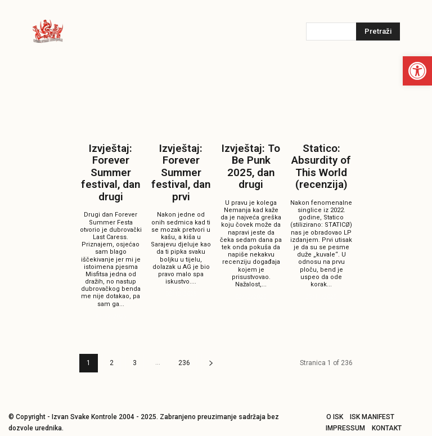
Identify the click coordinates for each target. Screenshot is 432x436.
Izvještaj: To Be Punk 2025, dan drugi (251, 157)
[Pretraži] (378, 32)
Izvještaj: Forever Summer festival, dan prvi (181, 167)
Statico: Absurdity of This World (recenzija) (321, 162)
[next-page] (210, 352)
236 (184, 352)
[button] (417, 71)
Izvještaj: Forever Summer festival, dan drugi (111, 167)
